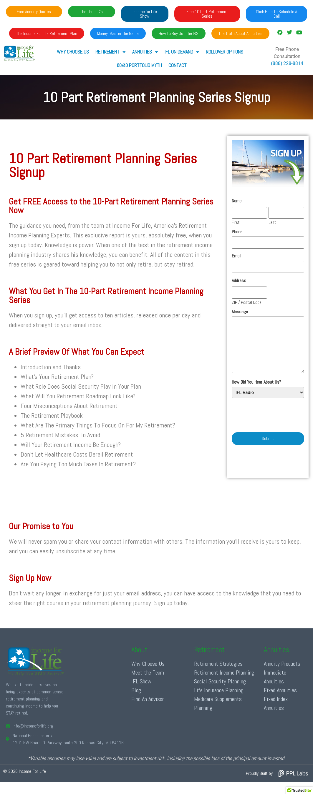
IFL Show (141, 681)
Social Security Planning (220, 681)
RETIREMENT (110, 51)
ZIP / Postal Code (246, 301)
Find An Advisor (147, 699)
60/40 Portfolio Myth (139, 65)
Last (272, 221)
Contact (177, 65)
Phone (237, 231)
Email (236, 255)
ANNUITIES (145, 51)
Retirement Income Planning (224, 672)
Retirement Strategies (218, 664)
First (236, 221)
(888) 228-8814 (287, 63)
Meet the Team (147, 672)
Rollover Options (224, 52)
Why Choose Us (73, 52)
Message (240, 311)
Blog (136, 690)
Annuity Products (282, 664)
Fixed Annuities (280, 690)
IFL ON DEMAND (181, 51)
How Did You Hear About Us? (256, 382)
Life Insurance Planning (219, 690)
